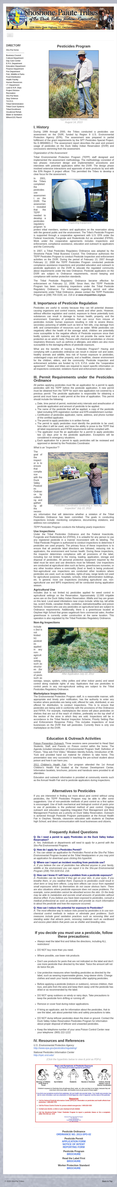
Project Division (13, 90)
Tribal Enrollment (13, 109)
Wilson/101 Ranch (14, 117)
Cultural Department (14, 58)
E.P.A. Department (14, 63)
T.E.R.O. (9, 101)
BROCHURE (74, 1161)
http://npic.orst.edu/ (44, 1055)
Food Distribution (13, 77)
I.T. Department (12, 85)
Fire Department (13, 71)
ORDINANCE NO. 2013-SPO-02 (73, 1134)
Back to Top (107, 1181)
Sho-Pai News (12, 96)
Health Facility (12, 79)
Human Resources (14, 82)
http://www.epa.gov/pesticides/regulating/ (55, 1048)
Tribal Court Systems (15, 106)
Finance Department (15, 69)
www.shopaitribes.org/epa (92, 295)
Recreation (10, 93)
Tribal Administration (15, 104)
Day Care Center (13, 61)
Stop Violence (12, 98)
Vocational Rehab (13, 112)
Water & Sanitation (14, 115)
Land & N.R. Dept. (14, 88)
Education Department (15, 66)
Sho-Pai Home (12, 50)
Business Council (13, 55)
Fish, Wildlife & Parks (15, 74)
